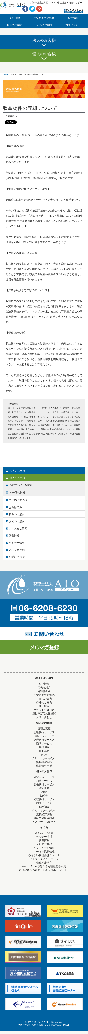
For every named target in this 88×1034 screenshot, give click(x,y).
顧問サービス (44, 743)
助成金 (44, 795)
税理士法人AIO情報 (19, 484)
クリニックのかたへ (44, 758)
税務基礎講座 (44, 862)
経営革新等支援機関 (44, 713)
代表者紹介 (44, 687)
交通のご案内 (44, 24)
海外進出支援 (44, 765)
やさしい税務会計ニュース (44, 855)
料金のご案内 (15, 24)
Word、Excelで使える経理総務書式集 (44, 866)
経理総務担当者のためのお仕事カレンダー (44, 870)
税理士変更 (44, 728)
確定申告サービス (44, 776)
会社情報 (14, 17)
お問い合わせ (73, 24)
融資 (44, 791)
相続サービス (44, 780)
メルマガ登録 (15, 549)
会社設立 (44, 788)
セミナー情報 (15, 542)
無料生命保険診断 (44, 817)
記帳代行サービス (44, 732)
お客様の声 (14, 507)
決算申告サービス (44, 735)
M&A (44, 754)
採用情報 (73, 17)
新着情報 (12, 535)
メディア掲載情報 (44, 851)
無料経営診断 (44, 762)
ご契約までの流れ (43, 17)
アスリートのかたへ (44, 821)
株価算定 (44, 750)
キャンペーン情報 (44, 847)
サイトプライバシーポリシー (44, 858)
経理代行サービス (44, 739)
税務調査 (44, 747)
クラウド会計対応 (44, 709)
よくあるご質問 (16, 528)
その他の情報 (15, 492)
